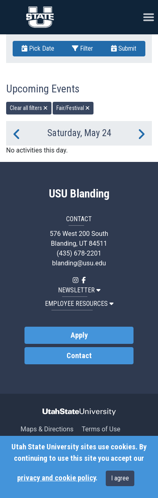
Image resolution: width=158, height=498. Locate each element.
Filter (82, 48)
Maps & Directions (46, 429)
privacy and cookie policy (56, 477)
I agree (120, 478)
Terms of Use (101, 429)
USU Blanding (79, 194)
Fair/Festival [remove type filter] (73, 108)
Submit (123, 48)
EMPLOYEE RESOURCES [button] (79, 303)
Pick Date (38, 48)
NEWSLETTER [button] (79, 290)
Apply (79, 335)
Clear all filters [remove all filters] (29, 108)
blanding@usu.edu (79, 263)
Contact (79, 355)
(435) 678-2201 (79, 253)
